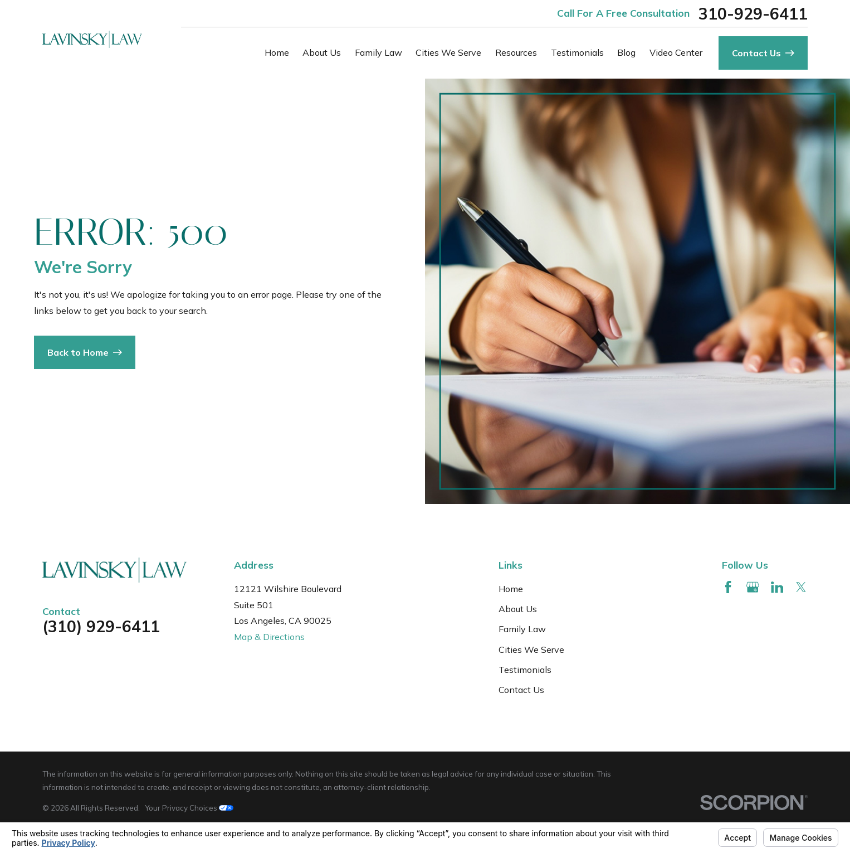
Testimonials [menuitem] (577, 52)
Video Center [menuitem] (675, 52)
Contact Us (521, 689)
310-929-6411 (753, 13)
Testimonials (525, 669)
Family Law (522, 628)
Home (511, 588)
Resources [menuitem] (516, 52)
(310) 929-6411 (101, 626)
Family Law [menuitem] (378, 52)
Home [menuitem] (277, 52)
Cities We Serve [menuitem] (448, 52)
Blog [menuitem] (626, 52)
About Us (518, 608)
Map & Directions (269, 636)
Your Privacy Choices (189, 807)
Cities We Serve (531, 649)
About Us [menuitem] (321, 52)
